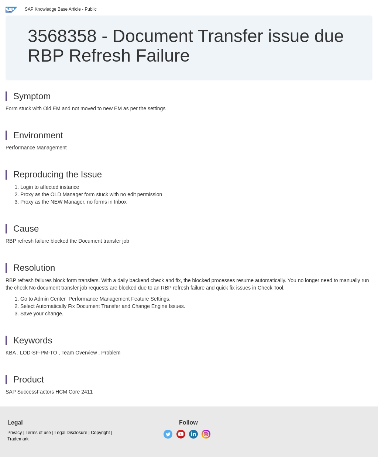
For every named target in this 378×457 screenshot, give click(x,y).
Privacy (14, 432)
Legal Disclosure (71, 432)
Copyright (100, 432)
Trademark (18, 439)
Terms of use (38, 432)
